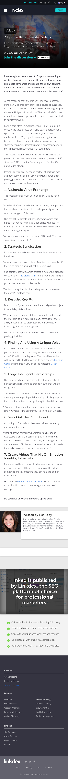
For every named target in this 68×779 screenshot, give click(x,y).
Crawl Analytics (42, 708)
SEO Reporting (10, 703)
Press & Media (10, 740)
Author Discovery (11, 716)
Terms (18, 767)
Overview (8, 699)
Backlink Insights (43, 712)
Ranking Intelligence (13, 712)
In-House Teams (11, 681)
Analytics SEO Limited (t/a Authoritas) (36, 774)
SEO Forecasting (43, 699)
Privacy (29, 767)
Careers (48, 767)
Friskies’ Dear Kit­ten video (30, 481)
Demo (60, 10)
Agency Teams (10, 676)
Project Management (45, 716)
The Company (10, 732)
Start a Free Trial (11, 685)
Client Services (10, 736)
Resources (8, 744)
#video (10, 30)
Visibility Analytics (11, 708)
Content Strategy (43, 703)
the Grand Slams (28, 275)
